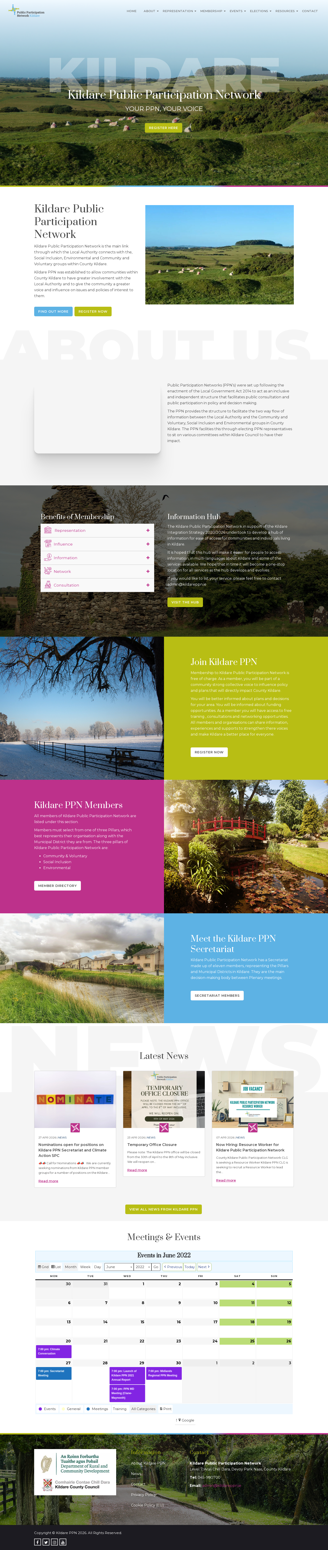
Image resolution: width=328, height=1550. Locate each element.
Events (236, 11)
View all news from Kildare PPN (163, 1209)
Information (60, 557)
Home (131, 11)
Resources (285, 11)
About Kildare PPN (148, 1463)
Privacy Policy (143, 1495)
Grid (43, 1267)
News (62, 1137)
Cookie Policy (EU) (147, 1505)
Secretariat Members (217, 996)
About (149, 11)
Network (57, 570)
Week (85, 1267)
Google (186, 1420)
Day (97, 1267)
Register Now (93, 311)
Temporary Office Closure (152, 1145)
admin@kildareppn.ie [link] (221, 1485)
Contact (310, 11)
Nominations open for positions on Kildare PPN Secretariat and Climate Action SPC (72, 1150)
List (56, 1267)
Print (165, 1409)
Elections (259, 11)
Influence (58, 543)
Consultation (61, 584)
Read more (48, 1181)
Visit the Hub (185, 602)
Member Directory (57, 886)
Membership (211, 11)
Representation (178, 11)
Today (189, 1267)
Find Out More (53, 311)
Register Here (163, 128)
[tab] (97, 530)
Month (71, 1267)
